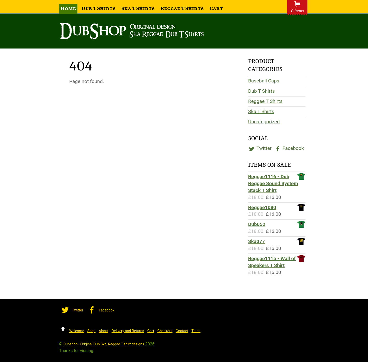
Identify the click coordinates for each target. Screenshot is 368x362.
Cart (216, 8)
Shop (91, 331)
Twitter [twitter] (260, 148)
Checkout (164, 331)
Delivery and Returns (128, 331)
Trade (195, 331)
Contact (182, 331)
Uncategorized (264, 122)
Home (68, 8)
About (103, 331)
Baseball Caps (263, 81)
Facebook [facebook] (289, 148)
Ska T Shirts (138, 8)
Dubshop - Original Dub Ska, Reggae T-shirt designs (103, 344)
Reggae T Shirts (182, 8)
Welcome (76, 331)
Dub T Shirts (99, 8)
